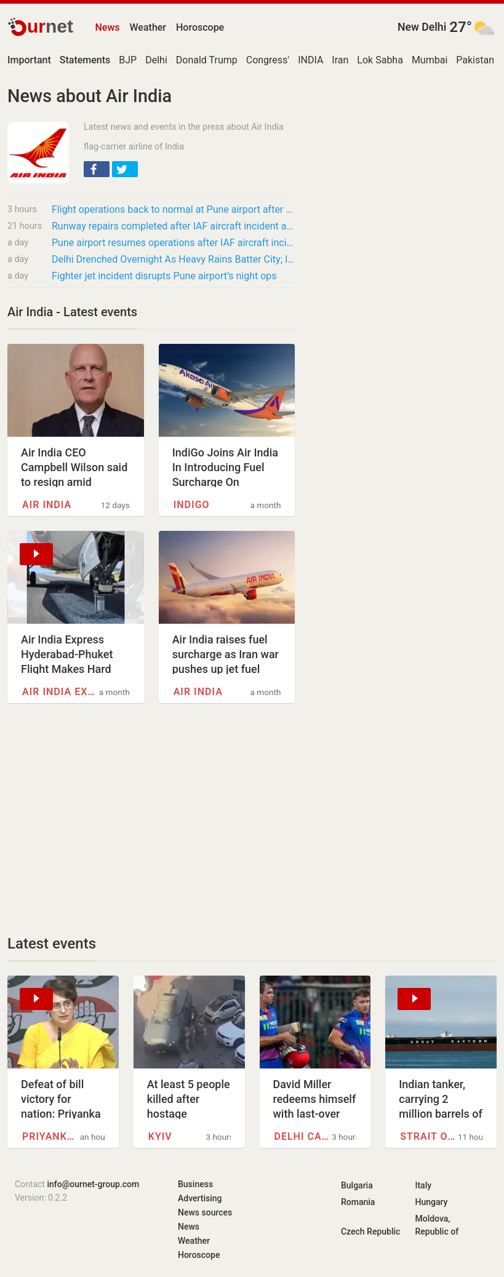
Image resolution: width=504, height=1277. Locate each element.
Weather (148, 27)
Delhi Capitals (303, 1136)
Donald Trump (207, 60)
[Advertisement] (151, 819)
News (107, 27)
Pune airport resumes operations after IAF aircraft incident (173, 243)
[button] (97, 169)
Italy (423, 1185)
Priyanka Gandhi (51, 1136)
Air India (46, 505)
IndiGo (192, 505)
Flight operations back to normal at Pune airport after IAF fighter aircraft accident (173, 209)
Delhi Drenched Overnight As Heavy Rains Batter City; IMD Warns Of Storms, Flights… (173, 259)
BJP (128, 60)
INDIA (310, 60)
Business (195, 1184)
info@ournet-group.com (93, 1184)
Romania (358, 1202)
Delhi (156, 60)
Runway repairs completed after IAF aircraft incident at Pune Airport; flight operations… (173, 226)
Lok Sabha (380, 60)
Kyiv (160, 1136)
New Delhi (422, 27)
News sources (205, 1212)
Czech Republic (370, 1231)
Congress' (267, 60)
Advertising (200, 1198)
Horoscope (200, 27)
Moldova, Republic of (436, 1225)
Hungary (431, 1202)
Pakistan (475, 60)
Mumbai (429, 60)
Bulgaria (357, 1185)
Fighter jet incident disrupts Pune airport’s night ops (164, 276)
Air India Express (59, 692)
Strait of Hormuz (429, 1136)
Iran (340, 60)
